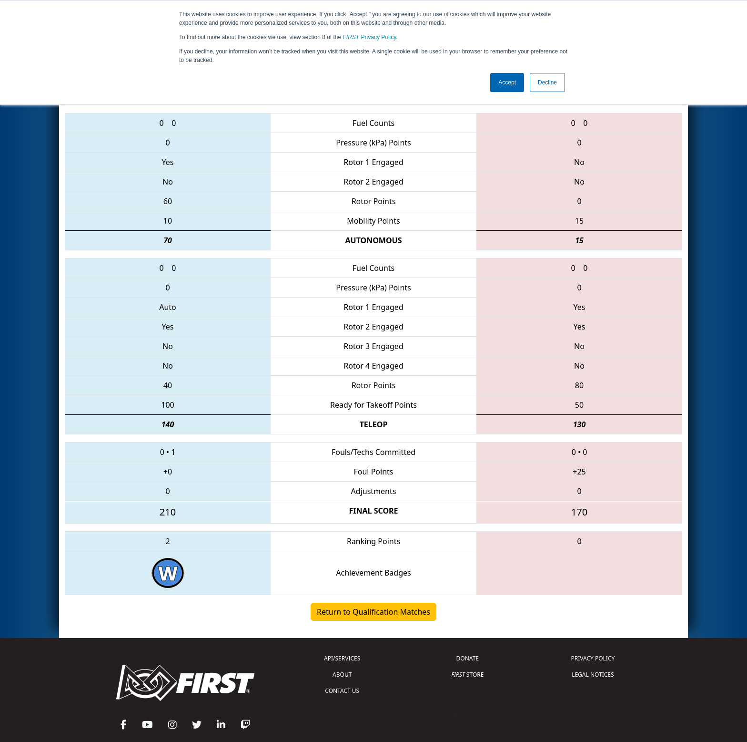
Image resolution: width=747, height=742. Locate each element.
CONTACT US (342, 691)
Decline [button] (547, 82)
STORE (467, 674)
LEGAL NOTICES (593, 674)
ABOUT (342, 674)
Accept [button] (507, 82)
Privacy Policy (369, 37)
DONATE (467, 658)
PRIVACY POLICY (593, 658)
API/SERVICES (342, 658)
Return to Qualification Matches (373, 612)
